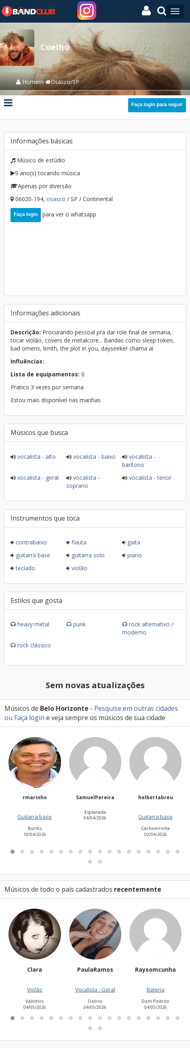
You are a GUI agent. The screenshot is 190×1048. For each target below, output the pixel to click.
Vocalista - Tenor (149, 477)
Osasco (56, 199)
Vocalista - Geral (37, 477)
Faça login (26, 214)
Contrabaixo (30, 542)
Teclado (24, 568)
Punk (79, 624)
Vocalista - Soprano (83, 481)
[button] (12, 950)
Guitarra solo (87, 555)
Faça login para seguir (157, 104)
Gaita (133, 542)
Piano (134, 555)
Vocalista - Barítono (139, 460)
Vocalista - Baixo (94, 456)
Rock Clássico (34, 645)
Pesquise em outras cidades (136, 708)
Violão (78, 568)
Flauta (78, 542)
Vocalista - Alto (36, 456)
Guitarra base (32, 555)
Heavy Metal (33, 624)
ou (9, 717)
